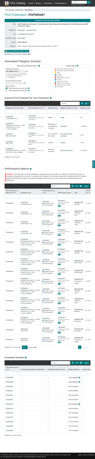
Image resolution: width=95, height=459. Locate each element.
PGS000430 (9, 123)
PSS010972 (46, 289)
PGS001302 (9, 141)
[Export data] (87, 103)
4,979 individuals (73, 404)
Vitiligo (62, 117)
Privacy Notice (30, 456)
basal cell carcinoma (66, 150)
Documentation (60, 3)
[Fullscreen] (82, 103)
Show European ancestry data (18, 88)
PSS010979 (46, 318)
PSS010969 (46, 221)
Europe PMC (31, 30)
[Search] (70, 103)
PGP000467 (61, 200)
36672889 (21, 30)
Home (31, 3)
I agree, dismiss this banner (86, 455)
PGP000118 (32, 124)
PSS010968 (46, 230)
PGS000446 (9, 148)
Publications (19, 10)
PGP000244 (32, 133)
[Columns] (81, 186)
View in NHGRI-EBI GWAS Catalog (17, 51)
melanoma (63, 126)
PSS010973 (46, 279)
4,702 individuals (73, 377)
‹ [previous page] (76, 347)
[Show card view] (73, 186)
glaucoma (80, 4)
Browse (38, 3)
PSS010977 (46, 201)
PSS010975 (46, 299)
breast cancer (74, 4)
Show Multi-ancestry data (18, 90)
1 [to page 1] (79, 347)
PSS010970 (46, 250)
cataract (62, 142)
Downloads (48, 3)
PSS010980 (46, 328)
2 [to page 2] (82, 347)
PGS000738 (9, 116)
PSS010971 (46, 260)
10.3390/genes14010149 (25, 34)
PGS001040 (9, 134)
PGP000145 (32, 116)
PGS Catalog (10, 10)
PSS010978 (46, 308)
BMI (84, 4)
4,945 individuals (73, 382)
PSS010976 (46, 269)
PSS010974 (46, 211)
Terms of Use (42, 456)
